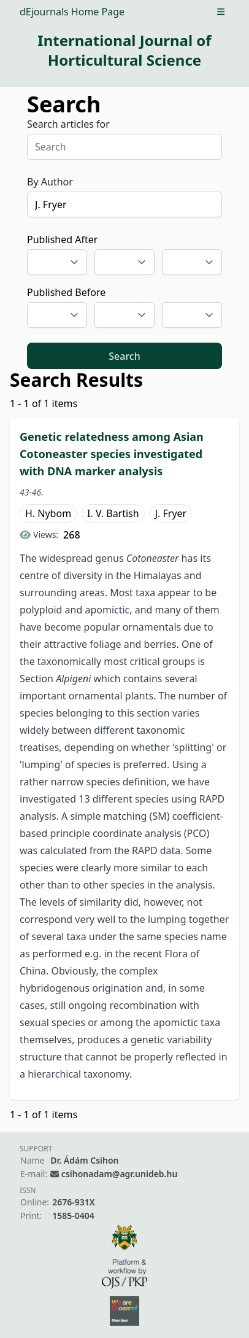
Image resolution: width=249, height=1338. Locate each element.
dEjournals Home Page (72, 11)
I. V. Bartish (113, 513)
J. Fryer (171, 513)
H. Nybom (48, 513)
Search (124, 356)
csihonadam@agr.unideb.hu (119, 1174)
